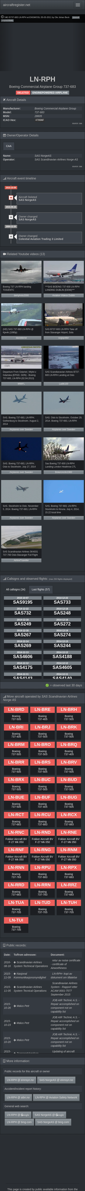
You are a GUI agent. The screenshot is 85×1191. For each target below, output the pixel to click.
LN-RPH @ (18, 1114)
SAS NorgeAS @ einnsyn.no (56, 1080)
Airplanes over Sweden (21, 429)
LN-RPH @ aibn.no (18, 1097)
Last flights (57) (41, 589)
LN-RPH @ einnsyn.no (20, 1080)
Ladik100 (63, 384)
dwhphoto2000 (21, 295)
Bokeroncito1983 (63, 472)
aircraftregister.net (16, 5)
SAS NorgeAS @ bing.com (53, 1122)
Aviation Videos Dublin (63, 295)
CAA (9, 146)
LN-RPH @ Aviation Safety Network (56, 1097)
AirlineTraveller (21, 560)
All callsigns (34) (15, 589)
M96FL (21, 384)
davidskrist (21, 338)
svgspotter (63, 338)
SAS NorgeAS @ (49, 1114)
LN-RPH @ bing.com (19, 1122)
